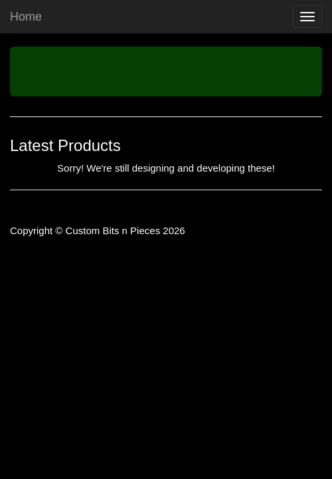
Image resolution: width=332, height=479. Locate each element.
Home (26, 16)
